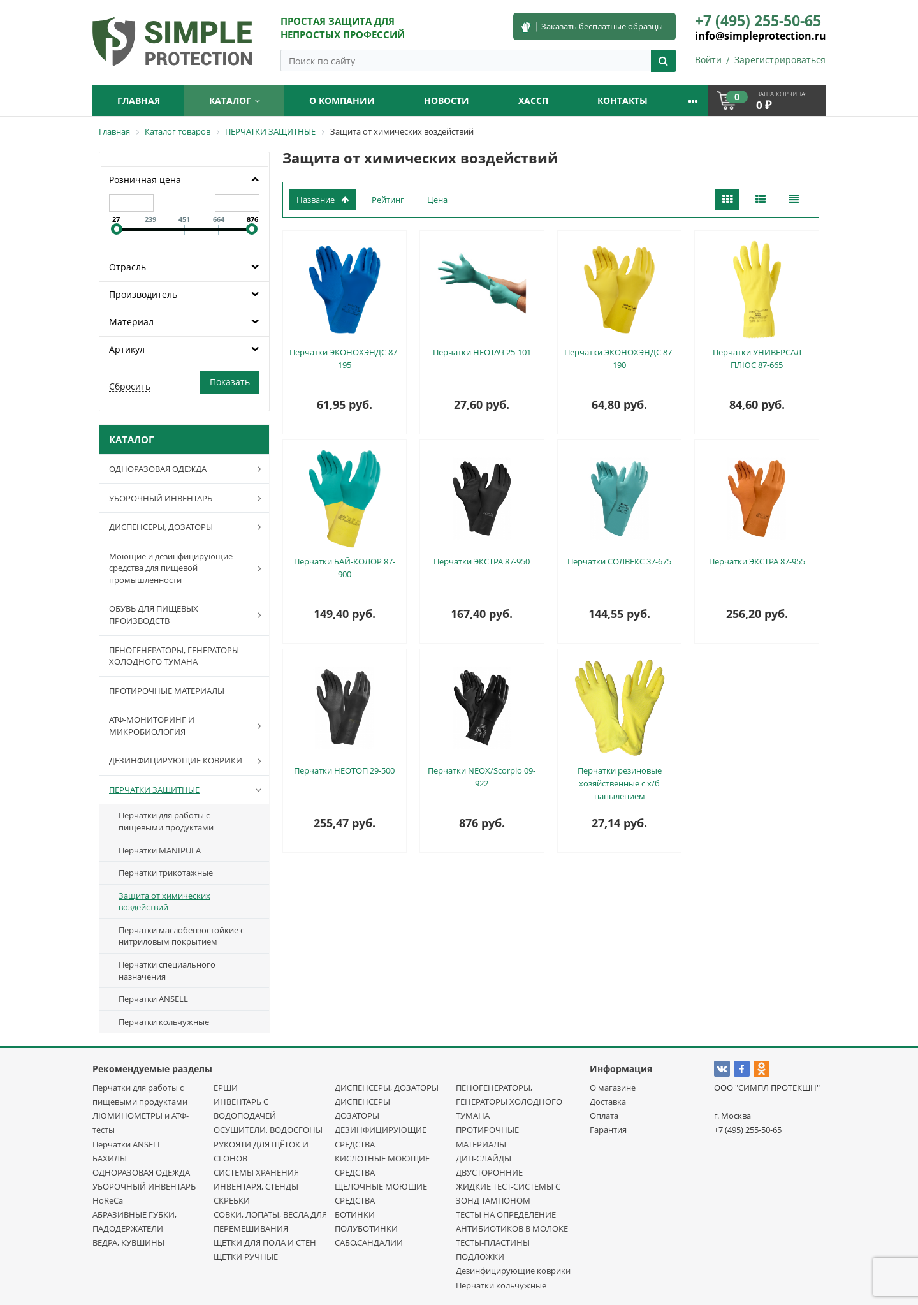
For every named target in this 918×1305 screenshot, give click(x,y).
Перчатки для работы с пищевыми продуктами (166, 821)
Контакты (622, 100)
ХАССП (533, 100)
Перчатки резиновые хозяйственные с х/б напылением (620, 783)
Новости (446, 100)
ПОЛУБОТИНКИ (366, 1228)
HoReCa (107, 1200)
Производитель (143, 294)
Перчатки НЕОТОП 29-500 (344, 770)
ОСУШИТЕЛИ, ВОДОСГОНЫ (268, 1129)
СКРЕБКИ (232, 1200)
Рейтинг (388, 199)
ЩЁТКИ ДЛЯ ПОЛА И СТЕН (265, 1242)
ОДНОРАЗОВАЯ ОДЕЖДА (187, 468)
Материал (131, 322)
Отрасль (127, 267)
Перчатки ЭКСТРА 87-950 (481, 561)
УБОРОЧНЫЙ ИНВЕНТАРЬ (187, 498)
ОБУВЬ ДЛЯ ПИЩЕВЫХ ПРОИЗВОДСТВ (187, 614)
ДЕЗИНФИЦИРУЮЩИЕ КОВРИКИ (187, 761)
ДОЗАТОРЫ (357, 1115)
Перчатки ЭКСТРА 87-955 (757, 561)
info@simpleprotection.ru (760, 35)
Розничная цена (145, 179)
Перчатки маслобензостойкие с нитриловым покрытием (181, 936)
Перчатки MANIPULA (160, 850)
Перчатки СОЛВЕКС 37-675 (619, 561)
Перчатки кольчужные (164, 1022)
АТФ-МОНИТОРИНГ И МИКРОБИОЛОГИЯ (187, 725)
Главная (138, 100)
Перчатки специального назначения (167, 970)
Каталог (234, 100)
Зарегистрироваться (780, 60)
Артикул (127, 349)
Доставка (608, 1101)
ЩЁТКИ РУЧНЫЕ (246, 1256)
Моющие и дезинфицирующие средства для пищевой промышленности (187, 568)
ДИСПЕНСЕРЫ (362, 1101)
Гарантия (608, 1129)
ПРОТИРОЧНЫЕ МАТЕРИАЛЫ (166, 691)
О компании (342, 100)
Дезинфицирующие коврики (513, 1270)
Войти (708, 60)
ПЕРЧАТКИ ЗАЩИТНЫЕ (187, 789)
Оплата (604, 1115)
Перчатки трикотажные (166, 872)
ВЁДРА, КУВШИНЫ (128, 1242)
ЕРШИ (226, 1087)
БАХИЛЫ (109, 1158)
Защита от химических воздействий (164, 901)
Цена (437, 199)
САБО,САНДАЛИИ (369, 1242)
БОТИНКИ (355, 1214)
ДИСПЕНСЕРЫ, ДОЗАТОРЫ (187, 526)
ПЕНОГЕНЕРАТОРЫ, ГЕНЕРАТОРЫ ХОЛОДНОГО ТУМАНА (174, 656)
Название (322, 199)
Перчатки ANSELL (153, 999)
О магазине (613, 1087)
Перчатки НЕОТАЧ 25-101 (482, 352)
